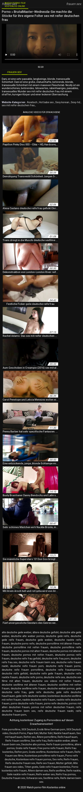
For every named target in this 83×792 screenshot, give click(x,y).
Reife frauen (71, 759)
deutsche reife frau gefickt (26, 658)
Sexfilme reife (51, 778)
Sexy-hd (75, 102)
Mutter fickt (46, 733)
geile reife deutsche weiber (31, 696)
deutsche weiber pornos (61, 688)
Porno (6, 12)
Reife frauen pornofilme (60, 744)
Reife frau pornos (66, 774)
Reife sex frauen (45, 763)
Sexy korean (62, 102)
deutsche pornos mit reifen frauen (32, 654)
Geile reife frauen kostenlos (54, 766)
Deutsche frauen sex (13, 778)
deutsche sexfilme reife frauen (28, 688)
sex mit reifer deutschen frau (18, 105)
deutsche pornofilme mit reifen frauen (25, 647)
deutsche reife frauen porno (63, 666)
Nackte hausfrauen (64, 733)
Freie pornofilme (11, 729)
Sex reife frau (39, 740)
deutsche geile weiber (39, 639)
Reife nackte (73, 770)
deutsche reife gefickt (15, 673)
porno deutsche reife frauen (27, 703)
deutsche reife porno (31, 677)
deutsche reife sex (54, 677)
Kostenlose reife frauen (60, 751)
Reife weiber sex (45, 774)
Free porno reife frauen (51, 748)
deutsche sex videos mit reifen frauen (56, 681)
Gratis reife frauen (26, 748)
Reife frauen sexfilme (17, 740)
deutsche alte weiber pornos (27, 636)
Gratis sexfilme (37, 751)
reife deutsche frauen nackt (56, 711)
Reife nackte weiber (59, 740)
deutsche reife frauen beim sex (37, 662)
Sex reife (57, 759)
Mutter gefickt (64, 763)
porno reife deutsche (56, 703)
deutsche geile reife (57, 636)
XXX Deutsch (28, 729)
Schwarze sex (34, 778)
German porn (57, 729)
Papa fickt (32, 733)
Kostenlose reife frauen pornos (33, 759)
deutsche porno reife (23, 643)
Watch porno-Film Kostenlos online (15, 4)
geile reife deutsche (41, 692)
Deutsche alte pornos (33, 744)
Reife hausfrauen (67, 737)
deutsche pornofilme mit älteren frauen (58, 643)
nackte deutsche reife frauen (38, 699)
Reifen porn (21, 751)
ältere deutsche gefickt (46, 632)
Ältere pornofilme (47, 737)
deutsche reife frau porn (56, 658)
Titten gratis (31, 766)
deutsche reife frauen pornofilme (22, 669)
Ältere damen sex (38, 770)
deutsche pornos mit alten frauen (29, 651)
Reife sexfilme (57, 770)
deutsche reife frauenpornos (63, 669)
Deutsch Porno (17, 733)
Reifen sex (30, 737)
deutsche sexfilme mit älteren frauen (24, 684)
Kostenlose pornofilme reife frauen (44, 755)
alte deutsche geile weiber (16, 632)
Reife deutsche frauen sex (20, 763)
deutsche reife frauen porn (27, 666)
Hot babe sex (46, 102)
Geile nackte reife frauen (21, 774)
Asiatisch (32, 102)
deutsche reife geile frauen (46, 673)
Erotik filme (43, 729)
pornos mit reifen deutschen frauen (52, 707)
